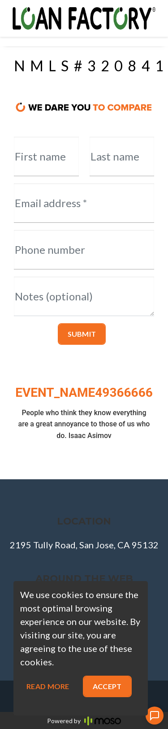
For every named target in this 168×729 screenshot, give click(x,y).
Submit (82, 334)
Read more (47, 686)
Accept (107, 686)
